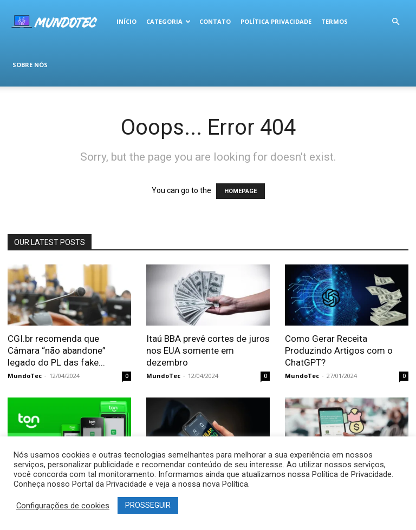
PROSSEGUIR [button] (148, 505)
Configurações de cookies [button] (62, 506)
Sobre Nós (30, 65)
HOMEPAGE (240, 191)
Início (126, 21)
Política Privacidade (275, 21)
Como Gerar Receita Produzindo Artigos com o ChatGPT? (339, 350)
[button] (395, 22)
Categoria (168, 21)
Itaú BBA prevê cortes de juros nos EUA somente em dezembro (208, 350)
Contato (215, 21)
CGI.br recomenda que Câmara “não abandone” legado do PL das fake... (57, 350)
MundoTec (25, 376)
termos (334, 21)
